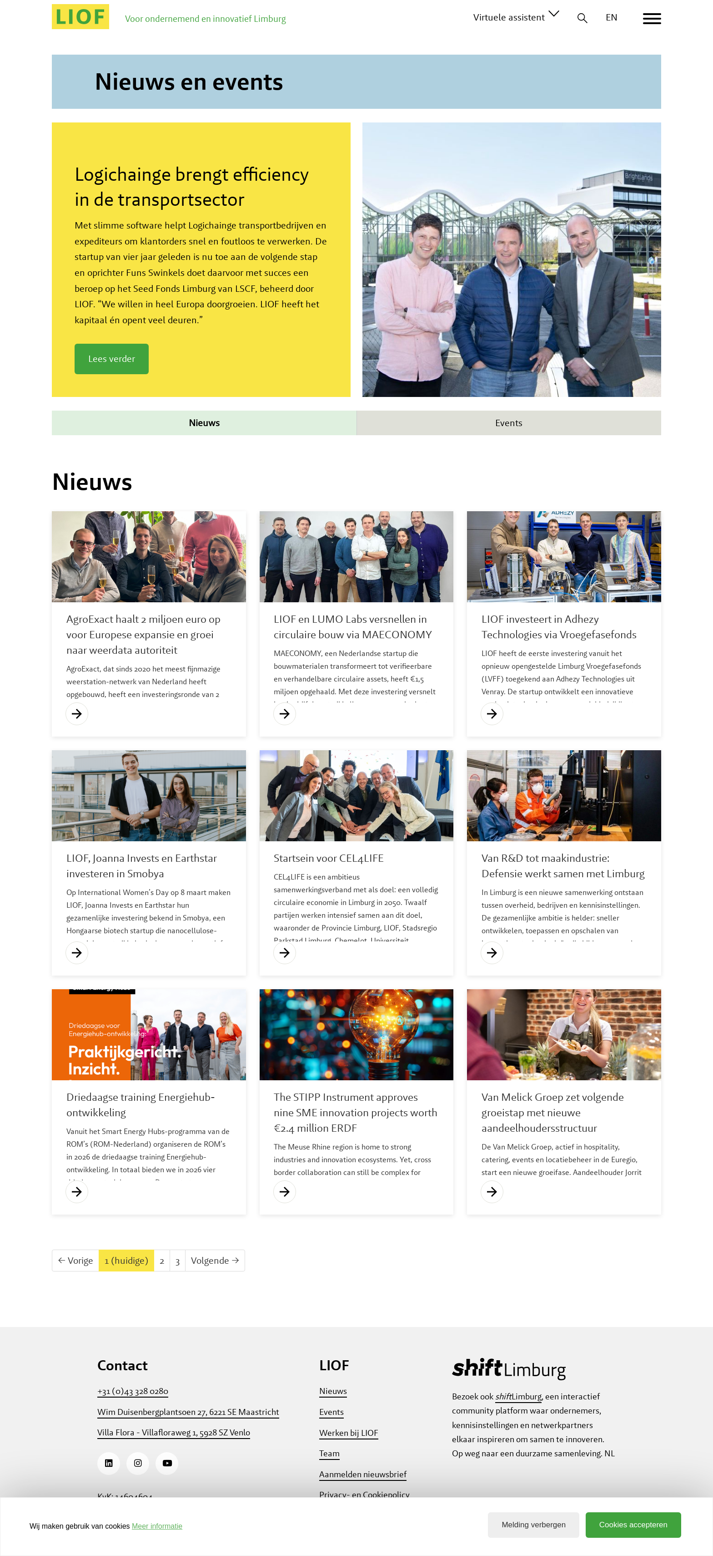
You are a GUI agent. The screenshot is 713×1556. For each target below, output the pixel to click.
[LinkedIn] (108, 1463)
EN (612, 17)
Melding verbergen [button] (534, 1524)
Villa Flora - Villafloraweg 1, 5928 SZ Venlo (173, 1432)
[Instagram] (137, 1463)
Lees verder (111, 358)
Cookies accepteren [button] (633, 1524)
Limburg (518, 1396)
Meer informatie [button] (157, 1526)
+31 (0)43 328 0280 (132, 1391)
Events (508, 423)
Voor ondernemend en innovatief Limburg (205, 19)
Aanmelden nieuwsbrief (363, 1474)
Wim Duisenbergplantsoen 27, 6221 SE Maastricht (188, 1411)
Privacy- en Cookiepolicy (364, 1495)
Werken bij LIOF (348, 1433)
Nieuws (204, 423)
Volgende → (215, 1260)
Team (329, 1453)
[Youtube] (167, 1463)
